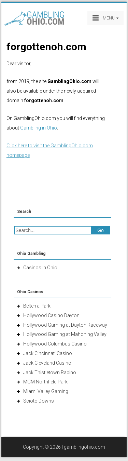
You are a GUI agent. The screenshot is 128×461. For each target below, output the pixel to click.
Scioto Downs (38, 401)
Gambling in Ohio (38, 128)
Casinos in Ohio (40, 267)
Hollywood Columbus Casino (55, 344)
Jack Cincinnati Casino (47, 353)
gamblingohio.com (84, 447)
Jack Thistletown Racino (49, 372)
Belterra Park (37, 306)
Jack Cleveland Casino (47, 363)
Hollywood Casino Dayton (51, 315)
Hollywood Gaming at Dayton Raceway (65, 325)
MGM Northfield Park (45, 381)
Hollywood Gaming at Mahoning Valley (64, 334)
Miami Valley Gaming (45, 391)
